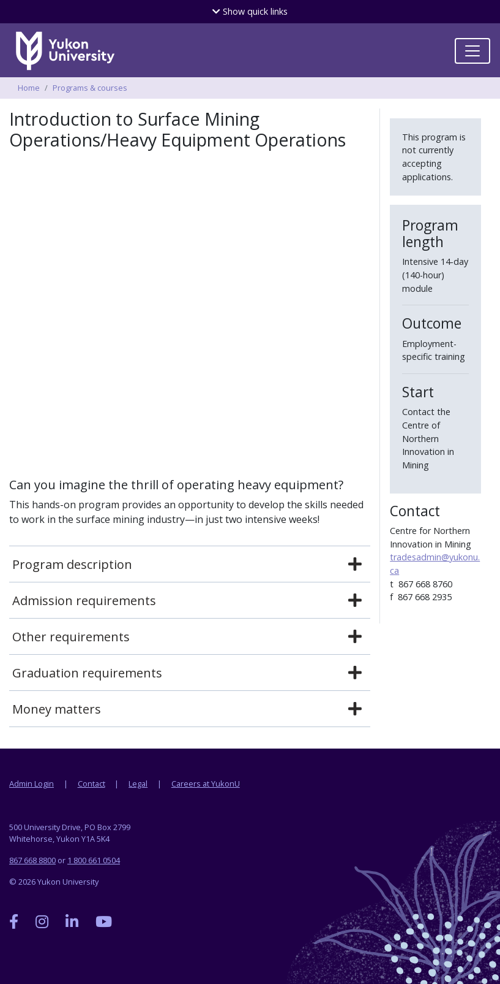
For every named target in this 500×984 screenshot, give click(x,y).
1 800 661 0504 (93, 860)
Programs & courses (90, 87)
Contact (91, 783)
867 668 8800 (32, 860)
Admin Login (31, 783)
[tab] (189, 564)
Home (29, 87)
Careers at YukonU (205, 783)
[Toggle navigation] (472, 51)
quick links (250, 11)
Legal (138, 783)
